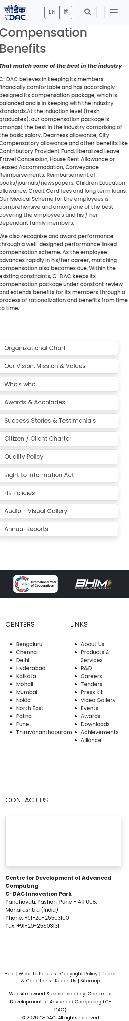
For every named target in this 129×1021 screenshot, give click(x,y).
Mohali (24, 684)
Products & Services (95, 656)
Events (89, 708)
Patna (24, 716)
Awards (90, 716)
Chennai (27, 652)
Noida (23, 700)
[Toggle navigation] (113, 12)
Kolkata (26, 676)
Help (10, 973)
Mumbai (26, 692)
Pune (22, 724)
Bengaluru (29, 644)
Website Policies (37, 973)
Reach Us (65, 980)
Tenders (91, 684)
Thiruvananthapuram (44, 732)
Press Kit (92, 692)
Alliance (91, 740)
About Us (92, 644)
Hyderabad (30, 668)
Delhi (22, 660)
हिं (66, 12)
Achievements (100, 732)
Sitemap (90, 980)
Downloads (95, 724)
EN (52, 12)
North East (30, 708)
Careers (91, 676)
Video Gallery (98, 700)
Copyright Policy (79, 973)
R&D (86, 668)
